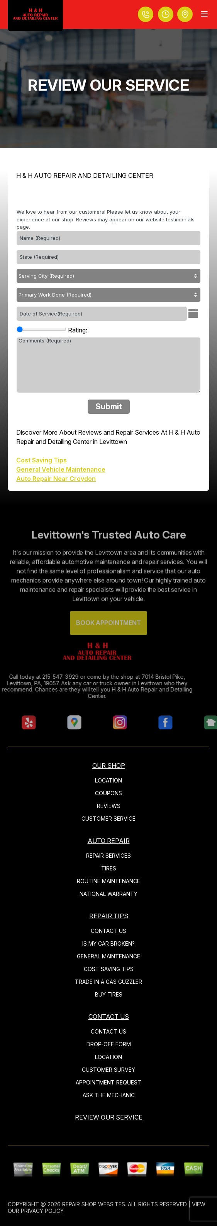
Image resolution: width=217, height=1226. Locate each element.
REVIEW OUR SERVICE (108, 1117)
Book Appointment (108, 637)
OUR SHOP (108, 765)
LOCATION (108, 780)
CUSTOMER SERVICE (108, 818)
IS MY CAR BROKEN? (108, 943)
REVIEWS (108, 806)
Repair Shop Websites (93, 1204)
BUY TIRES (108, 994)
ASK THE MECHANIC (109, 1095)
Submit (108, 406)
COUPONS (108, 793)
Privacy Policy (42, 1210)
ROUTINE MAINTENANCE (108, 881)
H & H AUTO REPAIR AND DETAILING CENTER (84, 175)
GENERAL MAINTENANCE (108, 956)
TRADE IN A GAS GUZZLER (108, 981)
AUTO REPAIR (109, 841)
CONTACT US (108, 931)
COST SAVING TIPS (109, 969)
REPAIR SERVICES (108, 855)
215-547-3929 (46, 676)
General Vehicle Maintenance (60, 469)
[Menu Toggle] (204, 14)
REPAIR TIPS (108, 916)
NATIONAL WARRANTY (108, 893)
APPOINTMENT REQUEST (108, 1082)
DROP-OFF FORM (108, 1044)
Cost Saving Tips (41, 460)
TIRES (108, 868)
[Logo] (35, 15)
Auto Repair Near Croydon (56, 478)
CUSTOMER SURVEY (108, 1069)
